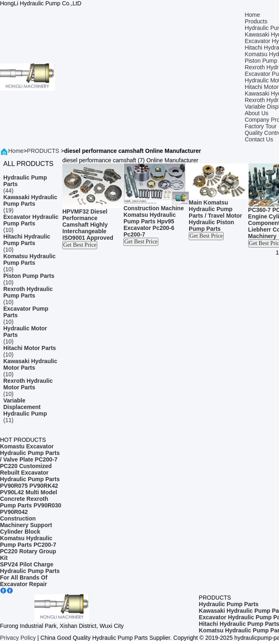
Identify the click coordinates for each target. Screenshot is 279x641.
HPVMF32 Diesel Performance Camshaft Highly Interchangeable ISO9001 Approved (87, 224)
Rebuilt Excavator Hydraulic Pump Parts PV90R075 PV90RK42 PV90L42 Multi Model (30, 482)
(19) (31, 204)
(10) (31, 223)
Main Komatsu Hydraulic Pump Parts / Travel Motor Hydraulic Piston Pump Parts (215, 215)
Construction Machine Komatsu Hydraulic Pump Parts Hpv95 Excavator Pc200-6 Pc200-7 (153, 221)
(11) (31, 410)
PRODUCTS (43, 151)
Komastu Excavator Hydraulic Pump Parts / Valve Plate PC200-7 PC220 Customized (30, 456)
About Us (256, 113)
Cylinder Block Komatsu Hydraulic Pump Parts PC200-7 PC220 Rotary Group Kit (28, 544)
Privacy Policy (18, 637)
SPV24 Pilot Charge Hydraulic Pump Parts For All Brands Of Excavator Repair (30, 574)
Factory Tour (261, 126)
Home (252, 14)
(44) (31, 184)
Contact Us (259, 139)
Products (256, 21)
